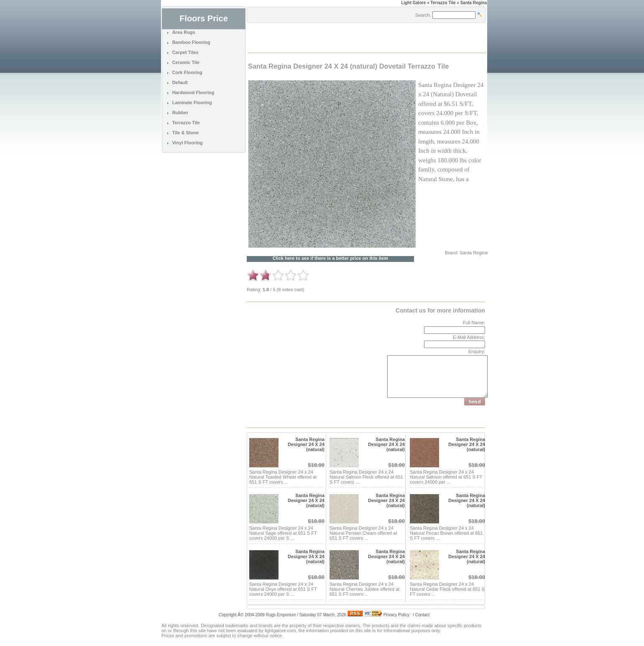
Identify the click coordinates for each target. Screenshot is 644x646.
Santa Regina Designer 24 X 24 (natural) (306, 444)
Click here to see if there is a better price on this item (330, 258)
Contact (422, 615)
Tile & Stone (185, 132)
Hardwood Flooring (193, 92)
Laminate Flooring (192, 102)
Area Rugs (183, 32)
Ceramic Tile (185, 62)
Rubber (180, 112)
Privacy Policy (396, 615)
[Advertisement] (346, 37)
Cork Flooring (187, 72)
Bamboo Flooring (191, 42)
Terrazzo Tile (186, 122)
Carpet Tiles (185, 52)
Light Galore (413, 2)
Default (180, 82)
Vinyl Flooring (187, 142)
